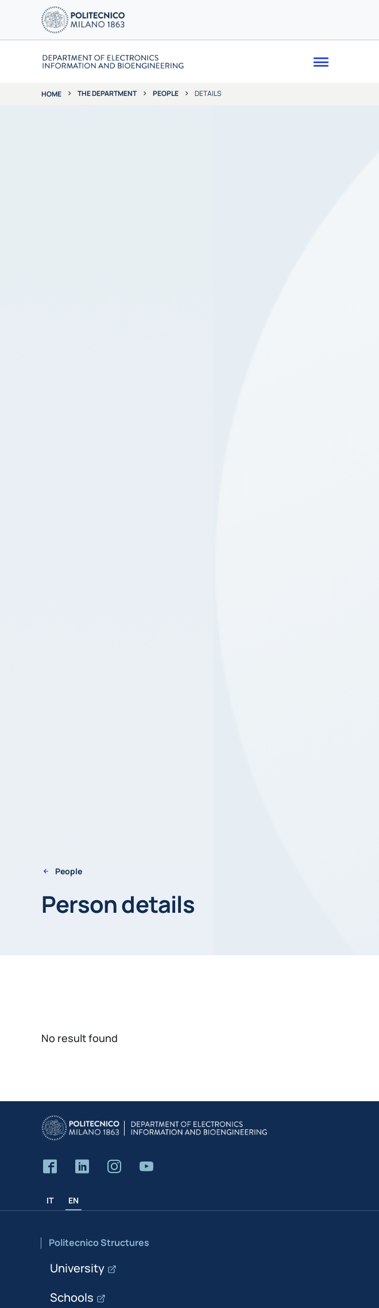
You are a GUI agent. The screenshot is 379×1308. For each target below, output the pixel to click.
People (166, 93)
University (77, 1268)
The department (107, 93)
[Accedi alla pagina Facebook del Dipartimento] (50, 1166)
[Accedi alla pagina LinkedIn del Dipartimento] (82, 1166)
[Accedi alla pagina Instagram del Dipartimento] (114, 1166)
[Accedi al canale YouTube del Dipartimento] (146, 1166)
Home (51, 94)
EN (73, 1200)
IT (50, 1200)
